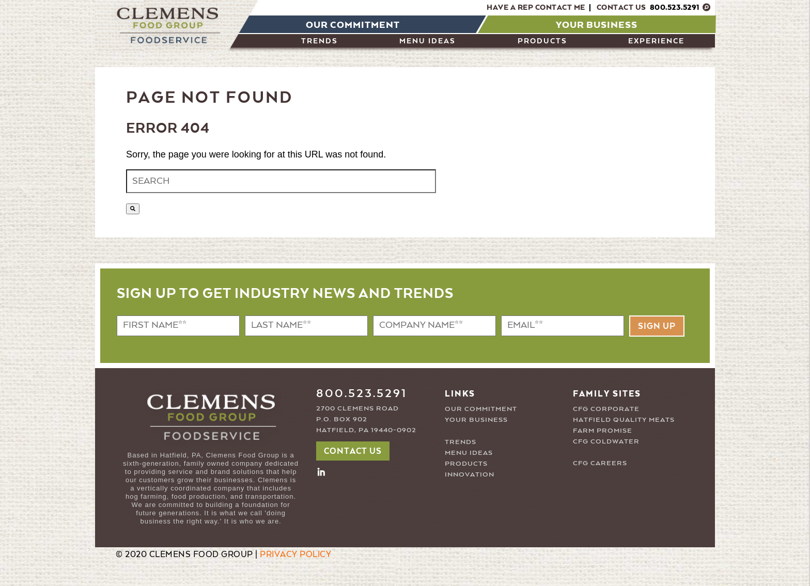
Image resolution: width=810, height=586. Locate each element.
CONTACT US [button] (353, 451)
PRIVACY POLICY (295, 555)
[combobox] (281, 181)
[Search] (132, 208)
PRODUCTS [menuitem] (542, 41)
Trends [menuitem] (319, 41)
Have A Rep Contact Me (536, 8)
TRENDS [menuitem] (460, 442)
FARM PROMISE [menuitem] (602, 431)
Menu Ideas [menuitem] (427, 41)
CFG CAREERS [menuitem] (600, 463)
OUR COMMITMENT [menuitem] (481, 409)
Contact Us (648, 8)
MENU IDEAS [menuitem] (469, 453)
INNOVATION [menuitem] (469, 475)
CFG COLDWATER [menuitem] (606, 442)
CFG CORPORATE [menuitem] (606, 409)
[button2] (321, 471)
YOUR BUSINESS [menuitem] (476, 420)
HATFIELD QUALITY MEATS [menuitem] (624, 420)
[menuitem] (351, 24)
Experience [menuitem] (656, 41)
